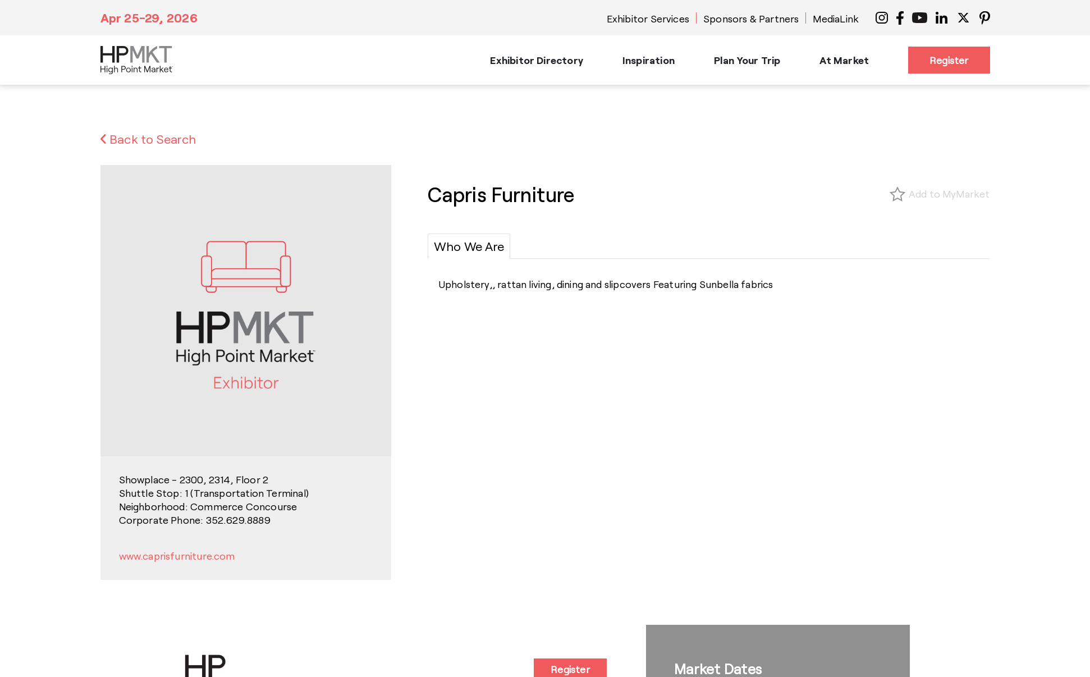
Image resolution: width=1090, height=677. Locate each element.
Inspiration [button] (648, 60)
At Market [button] (844, 60)
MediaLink (836, 18)
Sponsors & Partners (751, 18)
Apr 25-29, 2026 (149, 17)
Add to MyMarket (949, 193)
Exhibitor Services (648, 18)
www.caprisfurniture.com (177, 556)
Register (948, 60)
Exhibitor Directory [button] (536, 60)
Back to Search (148, 138)
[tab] (469, 246)
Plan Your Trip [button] (747, 60)
